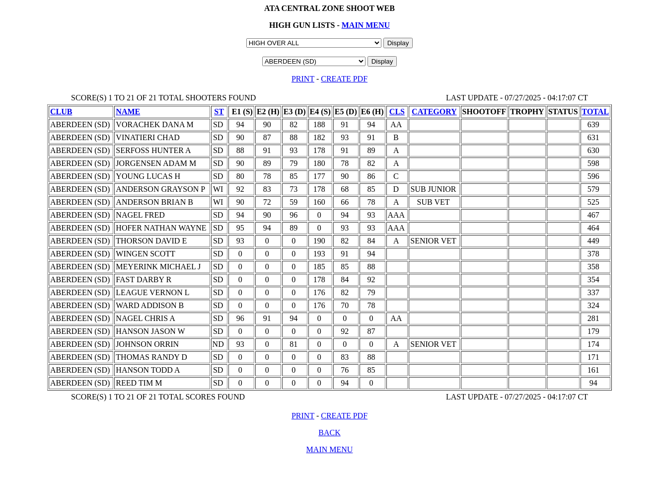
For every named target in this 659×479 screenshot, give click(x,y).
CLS (397, 111)
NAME (128, 111)
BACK (329, 432)
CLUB (61, 111)
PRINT (303, 79)
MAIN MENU (366, 25)
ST (219, 111)
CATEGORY (434, 111)
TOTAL (595, 111)
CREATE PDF (344, 79)
